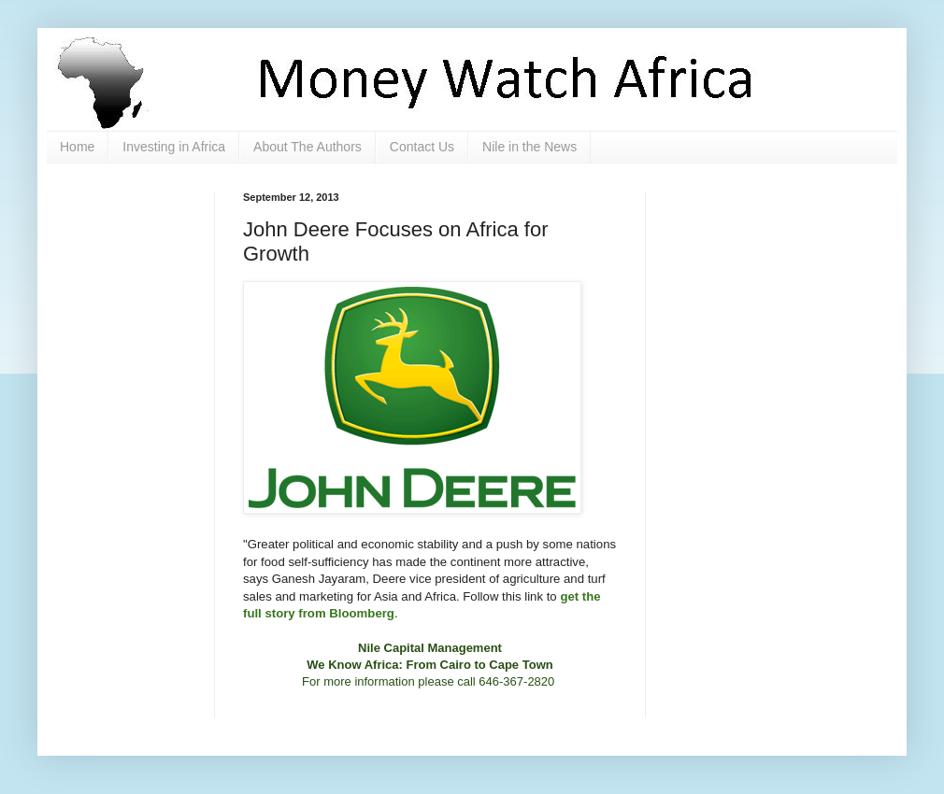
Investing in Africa (173, 146)
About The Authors (307, 146)
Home (77, 146)
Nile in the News (529, 146)
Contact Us (422, 146)
